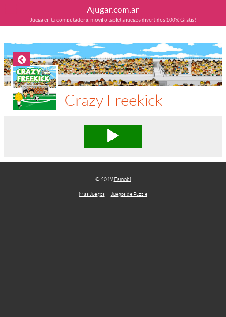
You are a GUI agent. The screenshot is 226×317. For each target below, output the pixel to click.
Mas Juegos (92, 194)
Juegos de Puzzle (129, 194)
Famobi (122, 179)
